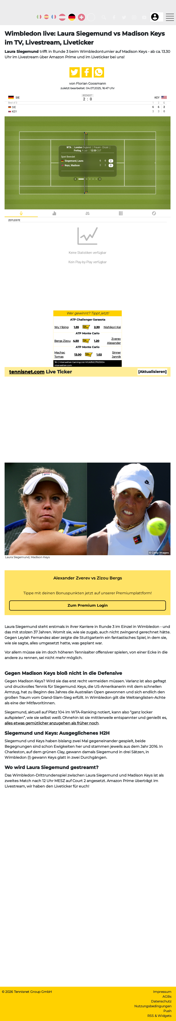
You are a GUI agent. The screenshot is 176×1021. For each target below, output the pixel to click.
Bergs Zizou (62, 341)
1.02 (99, 354)
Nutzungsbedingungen (152, 1006)
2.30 (97, 327)
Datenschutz (161, 1001)
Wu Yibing (61, 327)
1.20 (96, 341)
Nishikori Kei (112, 327)
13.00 (77, 354)
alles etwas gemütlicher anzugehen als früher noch (52, 723)
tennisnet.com (26, 372)
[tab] (20, 213)
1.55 (76, 327)
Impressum (162, 992)
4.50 (76, 341)
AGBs (166, 996)
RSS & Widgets (159, 1016)
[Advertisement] (87, 427)
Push (167, 1011)
